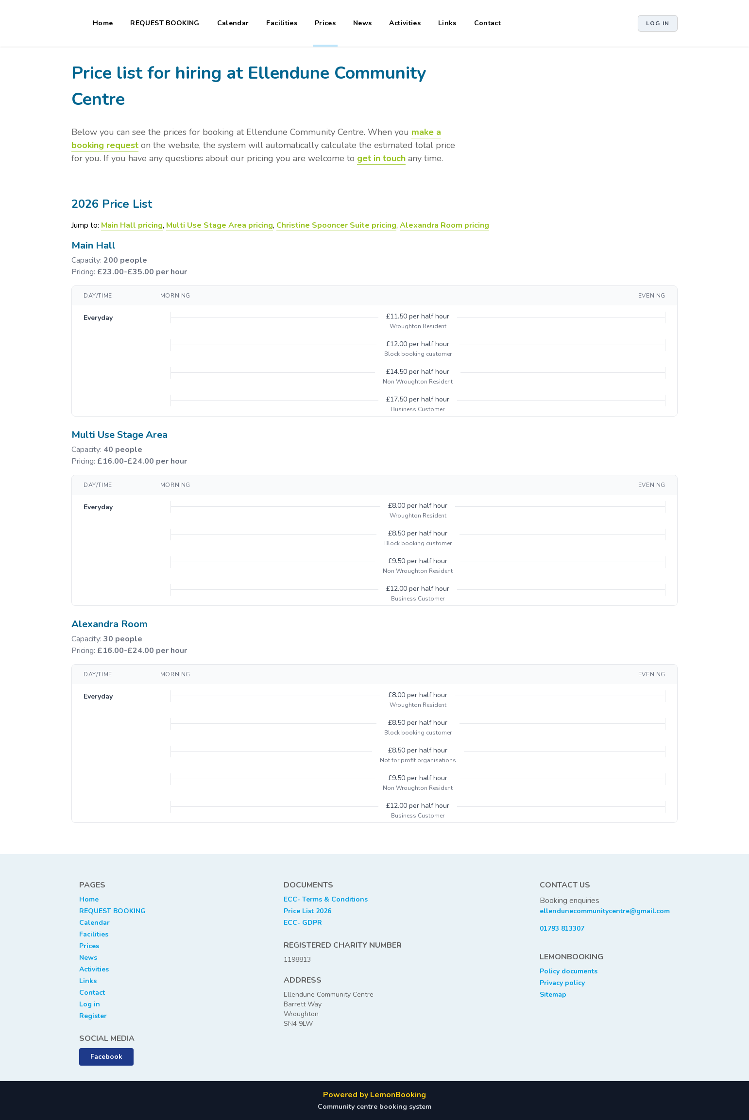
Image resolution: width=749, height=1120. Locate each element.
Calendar (233, 23)
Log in (657, 23)
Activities (405, 23)
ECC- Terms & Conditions (326, 899)
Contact (487, 23)
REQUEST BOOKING (164, 23)
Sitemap (553, 994)
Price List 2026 (307, 911)
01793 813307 (562, 928)
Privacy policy (562, 982)
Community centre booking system (374, 1106)
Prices (325, 23)
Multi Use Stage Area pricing (219, 225)
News (362, 23)
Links (447, 23)
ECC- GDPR (303, 922)
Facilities (281, 23)
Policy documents (568, 971)
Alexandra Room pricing (444, 225)
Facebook (106, 1056)
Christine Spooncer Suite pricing (336, 225)
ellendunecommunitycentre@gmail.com (605, 911)
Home (103, 23)
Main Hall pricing (132, 225)
